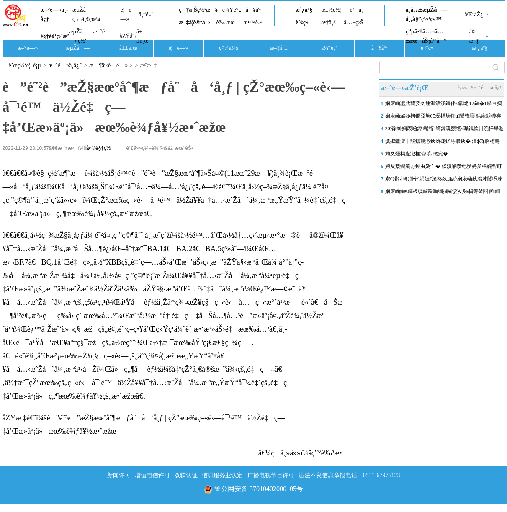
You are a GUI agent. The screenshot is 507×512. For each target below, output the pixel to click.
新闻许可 (119, 475)
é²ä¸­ (356, 10)
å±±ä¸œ (142, 36)
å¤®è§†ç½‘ (99, 148)
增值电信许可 (152, 475)
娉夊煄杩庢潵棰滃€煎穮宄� (416, 154)
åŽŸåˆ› (128, 36)
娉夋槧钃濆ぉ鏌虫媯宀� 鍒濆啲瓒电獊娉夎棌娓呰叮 (443, 166)
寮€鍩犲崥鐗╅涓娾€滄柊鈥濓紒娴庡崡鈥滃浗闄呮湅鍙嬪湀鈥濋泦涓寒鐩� (443, 180)
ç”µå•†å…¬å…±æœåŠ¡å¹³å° (426, 36)
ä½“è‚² (329, 48)
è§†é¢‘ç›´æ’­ (55, 36)
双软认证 (186, 475)
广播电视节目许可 (270, 475)
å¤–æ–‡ (474, 36)
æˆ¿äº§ (304, 10)
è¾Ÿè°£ (232, 10)
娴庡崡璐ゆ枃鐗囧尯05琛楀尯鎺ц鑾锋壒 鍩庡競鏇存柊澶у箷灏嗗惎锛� (443, 117)
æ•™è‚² (253, 22)
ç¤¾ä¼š (228, 48)
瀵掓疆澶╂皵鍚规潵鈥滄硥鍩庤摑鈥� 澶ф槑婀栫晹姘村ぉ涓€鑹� (442, 142)
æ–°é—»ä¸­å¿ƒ (54, 14)
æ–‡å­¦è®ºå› (194, 22)
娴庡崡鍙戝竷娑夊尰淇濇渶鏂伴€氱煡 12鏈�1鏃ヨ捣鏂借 (443, 105)
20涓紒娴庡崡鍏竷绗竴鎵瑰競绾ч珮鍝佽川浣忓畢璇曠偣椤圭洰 (444, 130)
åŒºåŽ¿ (474, 14)
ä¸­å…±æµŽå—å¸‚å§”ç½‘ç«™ (427, 14)
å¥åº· (254, 10)
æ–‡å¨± (279, 48)
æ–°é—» (27, 48)
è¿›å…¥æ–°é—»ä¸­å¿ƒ (479, 87)
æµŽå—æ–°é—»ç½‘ (87, 36)
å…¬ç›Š (353, 22)
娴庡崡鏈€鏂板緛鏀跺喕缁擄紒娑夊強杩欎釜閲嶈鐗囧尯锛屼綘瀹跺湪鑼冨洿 (442, 193)
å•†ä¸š (328, 22)
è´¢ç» (304, 22)
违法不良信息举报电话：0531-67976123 (349, 475)
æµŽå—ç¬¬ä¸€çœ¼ (86, 14)
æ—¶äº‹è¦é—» (108, 65)
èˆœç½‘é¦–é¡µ (25, 65)
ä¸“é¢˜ (146, 14)
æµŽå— (78, 48)
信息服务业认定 (222, 475)
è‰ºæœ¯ (227, 22)
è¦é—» (126, 14)
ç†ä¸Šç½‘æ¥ (198, 10)
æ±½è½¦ (331, 10)
